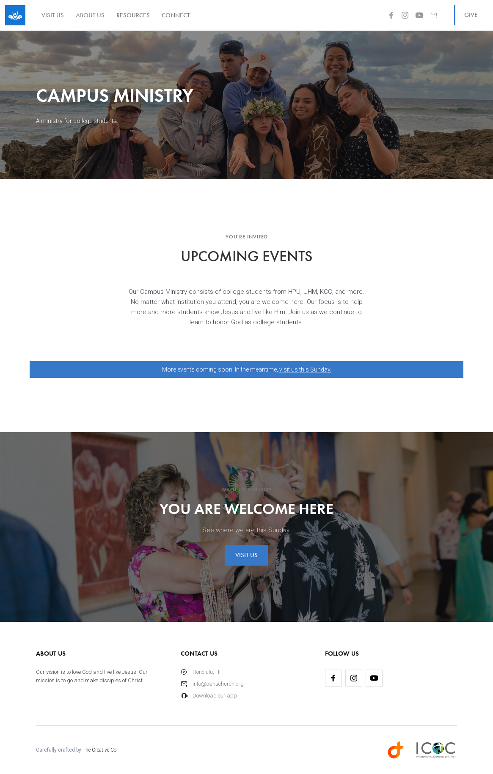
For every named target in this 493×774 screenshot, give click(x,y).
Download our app (215, 695)
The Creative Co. (100, 750)
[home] (15, 15)
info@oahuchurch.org (218, 684)
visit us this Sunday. (305, 369)
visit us (52, 15)
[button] (133, 15)
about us (90, 15)
